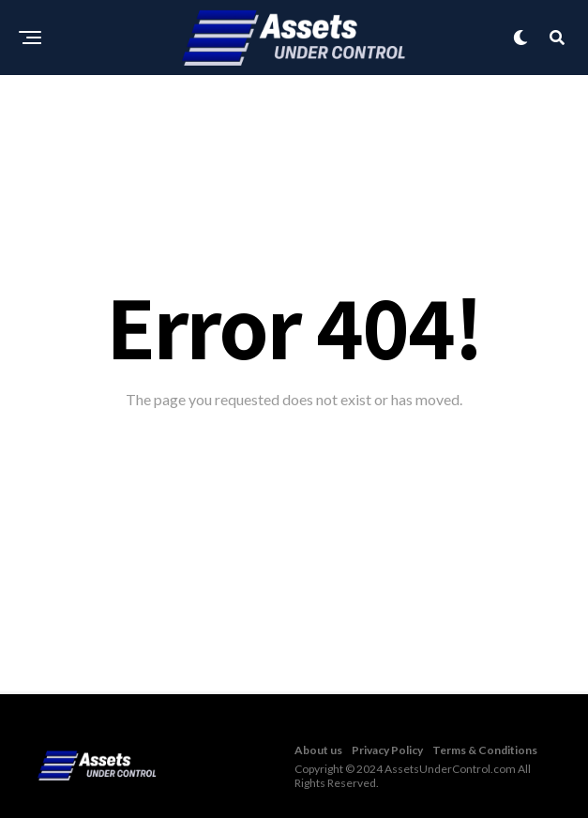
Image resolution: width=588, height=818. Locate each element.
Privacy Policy (387, 750)
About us (318, 750)
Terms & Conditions (484, 750)
